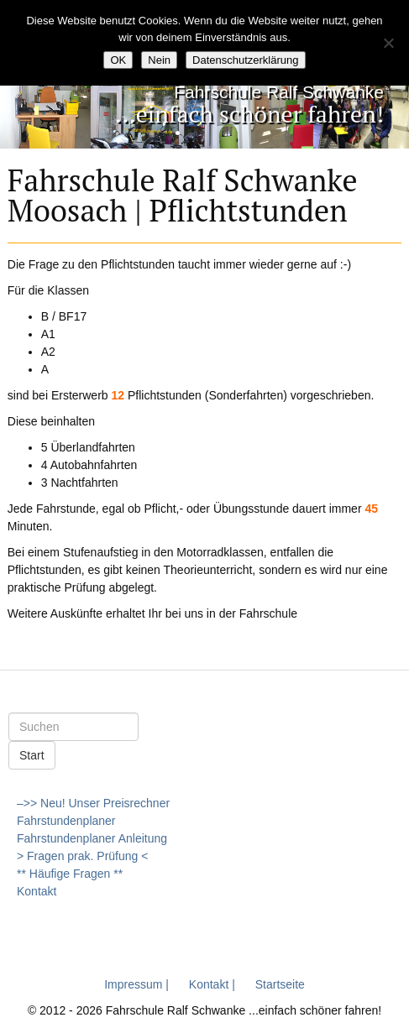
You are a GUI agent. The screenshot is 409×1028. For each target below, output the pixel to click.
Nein (159, 60)
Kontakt (36, 891)
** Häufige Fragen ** (70, 873)
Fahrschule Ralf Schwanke (279, 92)
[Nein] (388, 42)
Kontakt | (212, 984)
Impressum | (136, 984)
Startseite (280, 984)
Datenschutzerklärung (245, 60)
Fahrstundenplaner (66, 820)
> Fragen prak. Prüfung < (82, 856)
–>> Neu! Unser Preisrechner (93, 803)
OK (118, 60)
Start (32, 755)
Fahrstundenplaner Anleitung (92, 838)
